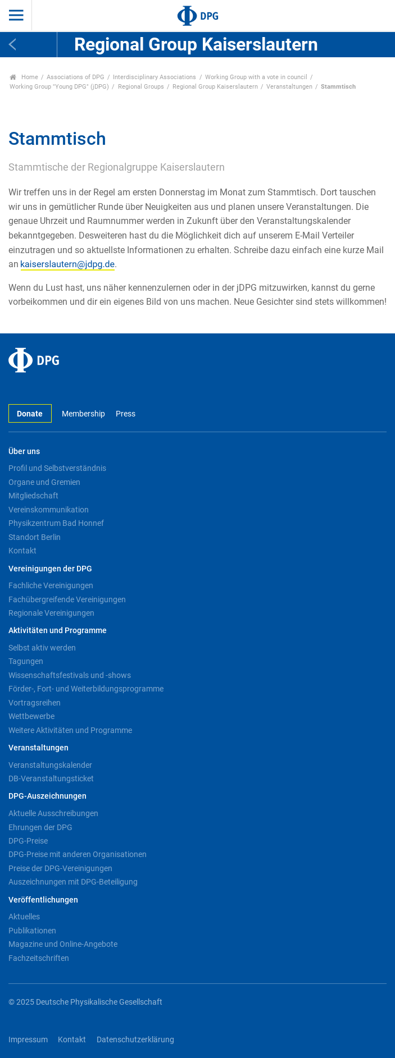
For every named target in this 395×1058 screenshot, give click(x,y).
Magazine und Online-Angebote (62, 944)
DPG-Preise (28, 840)
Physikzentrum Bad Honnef (56, 523)
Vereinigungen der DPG (50, 569)
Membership (83, 414)
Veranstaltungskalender (50, 765)
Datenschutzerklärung (135, 1040)
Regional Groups (141, 86)
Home (24, 77)
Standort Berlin (34, 537)
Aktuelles (24, 916)
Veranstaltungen (289, 86)
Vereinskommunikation (48, 509)
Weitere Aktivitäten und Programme (70, 730)
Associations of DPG (76, 77)
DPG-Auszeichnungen (47, 796)
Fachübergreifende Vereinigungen (67, 599)
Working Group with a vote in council (256, 77)
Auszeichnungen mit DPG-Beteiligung (73, 881)
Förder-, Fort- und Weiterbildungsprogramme (86, 688)
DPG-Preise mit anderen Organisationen (77, 854)
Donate (30, 414)
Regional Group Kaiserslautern (215, 86)
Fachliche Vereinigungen (50, 585)
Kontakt (22, 550)
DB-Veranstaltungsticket (51, 778)
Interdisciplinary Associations (154, 77)
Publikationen (32, 930)
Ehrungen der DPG (40, 827)
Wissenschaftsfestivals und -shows (69, 675)
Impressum (28, 1040)
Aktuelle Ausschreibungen (53, 813)
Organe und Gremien (44, 482)
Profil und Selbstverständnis (57, 468)
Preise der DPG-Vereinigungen (60, 868)
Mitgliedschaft (33, 495)
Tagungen (25, 661)
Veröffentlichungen (43, 900)
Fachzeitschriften (38, 958)
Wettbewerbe (31, 716)
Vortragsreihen (34, 702)
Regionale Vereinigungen (51, 612)
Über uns (24, 451)
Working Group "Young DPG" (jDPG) (59, 86)
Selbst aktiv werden (42, 647)
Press (125, 414)
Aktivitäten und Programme (57, 630)
